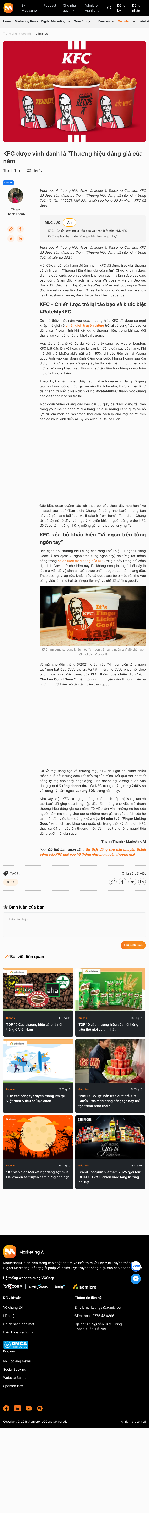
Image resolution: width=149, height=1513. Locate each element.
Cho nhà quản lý (69, 7)
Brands (43, 33)
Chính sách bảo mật (18, 1324)
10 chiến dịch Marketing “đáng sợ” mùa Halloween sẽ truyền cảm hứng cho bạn (37, 1174)
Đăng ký (121, 7)
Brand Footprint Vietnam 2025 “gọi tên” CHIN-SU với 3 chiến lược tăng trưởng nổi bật (110, 1177)
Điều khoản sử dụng (18, 1332)
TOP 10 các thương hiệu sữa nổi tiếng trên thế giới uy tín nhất (108, 1027)
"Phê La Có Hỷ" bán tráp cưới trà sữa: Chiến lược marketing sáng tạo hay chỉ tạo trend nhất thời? (109, 1101)
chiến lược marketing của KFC (81, 561)
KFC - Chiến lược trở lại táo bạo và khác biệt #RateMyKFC (87, 231)
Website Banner (15, 1378)
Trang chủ (10, 33)
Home (7, 21)
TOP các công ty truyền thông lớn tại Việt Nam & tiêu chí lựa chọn (35, 1098)
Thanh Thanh (14, 170)
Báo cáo (106, 21)
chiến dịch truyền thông (85, 325)
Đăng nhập (136, 7)
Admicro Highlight (92, 7)
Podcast (49, 5)
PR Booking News (17, 1361)
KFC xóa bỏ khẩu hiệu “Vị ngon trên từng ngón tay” (83, 236)
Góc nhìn (127, 21)
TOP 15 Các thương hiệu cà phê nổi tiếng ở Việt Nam (34, 1027)
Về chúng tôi (13, 1307)
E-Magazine (29, 7)
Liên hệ (144, 21)
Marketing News (26, 21)
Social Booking (14, 1369)
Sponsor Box (13, 1386)
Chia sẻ (8, 182)
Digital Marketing (55, 21)
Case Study (84, 21)
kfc (11, 882)
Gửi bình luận (133, 945)
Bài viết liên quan (23, 956)
